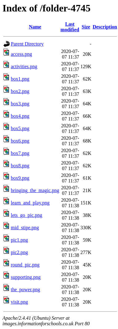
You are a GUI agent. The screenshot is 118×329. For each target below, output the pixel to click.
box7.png (20, 153)
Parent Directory (27, 43)
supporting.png (25, 277)
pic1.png (19, 240)
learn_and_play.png (30, 202)
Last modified (70, 26)
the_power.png (25, 289)
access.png (21, 54)
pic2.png (19, 252)
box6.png (20, 140)
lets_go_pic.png (26, 215)
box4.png (20, 116)
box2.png (20, 91)
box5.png (20, 128)
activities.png (24, 66)
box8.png (20, 165)
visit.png (19, 302)
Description (105, 26)
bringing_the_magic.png (35, 190)
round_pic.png (25, 264)
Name (35, 26)
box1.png (20, 78)
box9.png (20, 178)
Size (86, 26)
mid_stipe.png (25, 227)
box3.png (20, 103)
